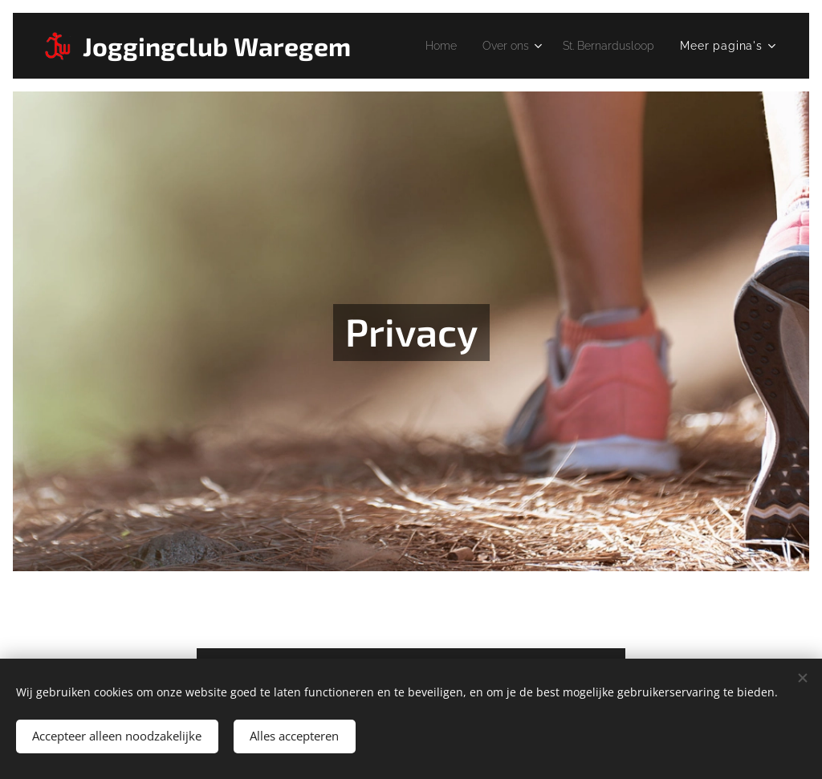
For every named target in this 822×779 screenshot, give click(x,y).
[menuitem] (425, 46)
